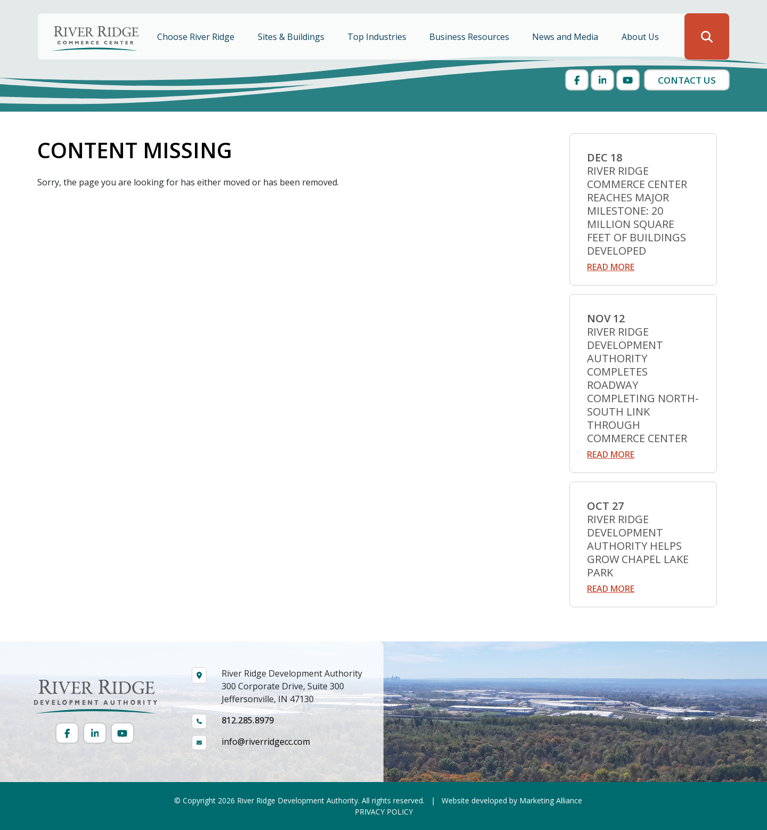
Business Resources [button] (470, 37)
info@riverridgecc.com (266, 741)
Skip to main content (0, 9)
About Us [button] (641, 37)
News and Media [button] (566, 37)
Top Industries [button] (378, 37)
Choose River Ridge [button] (196, 37)
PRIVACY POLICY (384, 812)
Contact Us (687, 80)
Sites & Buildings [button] (292, 37)
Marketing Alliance (550, 800)
